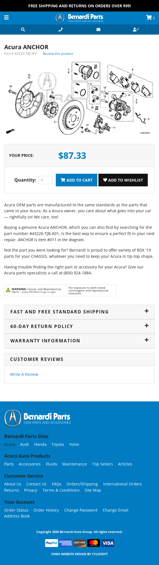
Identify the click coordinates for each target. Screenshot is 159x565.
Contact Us (36, 484)
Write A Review (24, 374)
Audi (24, 444)
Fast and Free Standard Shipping (79, 312)
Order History (46, 510)
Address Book (17, 516)
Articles (125, 464)
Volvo (74, 444)
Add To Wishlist (123, 180)
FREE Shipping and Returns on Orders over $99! (79, 5)
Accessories (30, 464)
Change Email (115, 510)
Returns (11, 490)
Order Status (16, 510)
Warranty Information (79, 341)
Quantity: (25, 180)
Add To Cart (76, 180)
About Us (12, 484)
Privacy (30, 490)
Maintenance (74, 464)
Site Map (93, 490)
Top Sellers (102, 464)
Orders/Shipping (82, 484)
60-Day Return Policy (79, 326)
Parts (9, 464)
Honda (40, 444)
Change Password (81, 510)
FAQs (56, 484)
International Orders (122, 484)
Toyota (58, 444)
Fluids (51, 464)
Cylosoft (100, 554)
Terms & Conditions (61, 490)
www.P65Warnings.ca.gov (39, 292)
